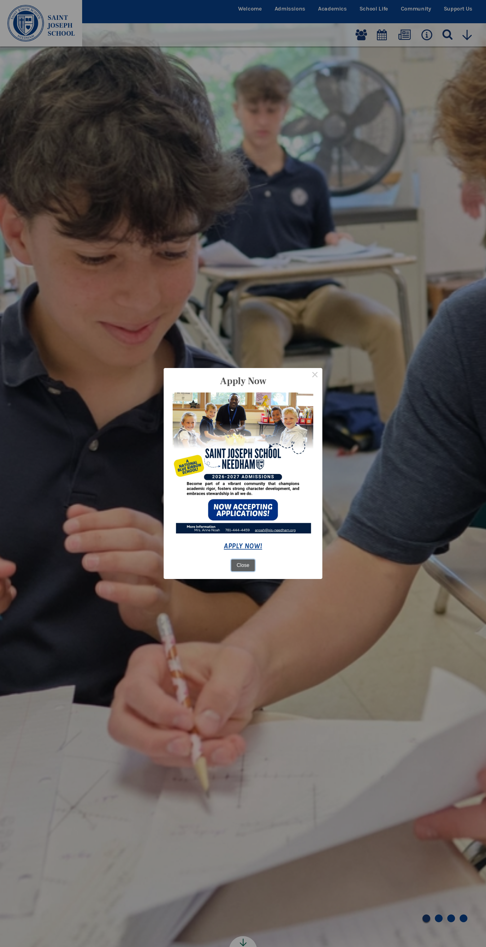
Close (243, 565)
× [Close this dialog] (315, 375)
